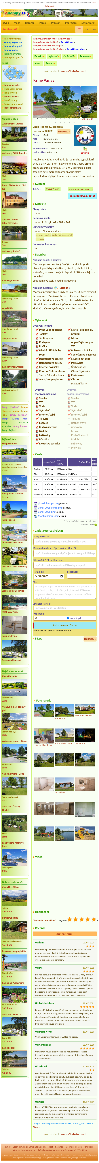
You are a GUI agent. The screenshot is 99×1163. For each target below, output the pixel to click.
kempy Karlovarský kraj (44, 38)
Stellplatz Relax (9, 338)
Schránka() (88, 22)
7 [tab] (64, 118)
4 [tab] (51, 118)
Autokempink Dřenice (12, 123)
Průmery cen (10, 92)
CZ (79, 29)
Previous (35, 103)
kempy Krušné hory (14, 418)
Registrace (88, 1147)
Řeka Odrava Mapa (76, 49)
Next (95, 103)
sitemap (16, 1150)
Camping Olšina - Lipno (13, 773)
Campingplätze (35, 1147)
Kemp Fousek (8, 520)
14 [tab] (55, 122)
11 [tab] (83, 118)
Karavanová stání (12, 38)
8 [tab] (69, 118)
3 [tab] (46, 118)
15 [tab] (60, 122)
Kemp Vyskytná (9, 636)
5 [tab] (55, 118)
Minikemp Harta (10, 917)
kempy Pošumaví (18, 415)
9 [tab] (74, 118)
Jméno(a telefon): (42, 604)
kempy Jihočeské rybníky (15, 409)
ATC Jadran (7, 308)
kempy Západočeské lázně (45, 42)
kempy (8, 1147)
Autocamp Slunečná (11, 660)
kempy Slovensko (12, 53)
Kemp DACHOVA (10, 611)
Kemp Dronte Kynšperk (13, 366)
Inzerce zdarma (11, 96)
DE (87, 29)
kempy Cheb (64, 38)
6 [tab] (60, 118)
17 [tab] (69, 122)
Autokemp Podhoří (11, 251)
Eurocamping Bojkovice (13, 590)
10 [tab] (78, 118)
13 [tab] (92, 118)
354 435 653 (52, 189)
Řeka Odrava (67, 42)
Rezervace (84, 56)
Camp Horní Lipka (10, 887)
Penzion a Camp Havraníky (14, 566)
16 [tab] (64, 122)
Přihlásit (55, 22)
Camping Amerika (10, 280)
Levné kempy (10, 100)
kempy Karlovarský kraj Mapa (47, 45)
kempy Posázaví (10, 407)
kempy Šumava (20, 426)
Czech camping (20, 1147)
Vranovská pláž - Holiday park (13, 709)
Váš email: (38, 614)
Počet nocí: (72, 572)
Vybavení (53, 56)
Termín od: (38, 572)
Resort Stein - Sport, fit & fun (14, 187)
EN (94, 29)
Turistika (63, 288)
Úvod (6, 22)
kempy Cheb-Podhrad (72, 71)
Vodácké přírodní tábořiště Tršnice (10, 221)
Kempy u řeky (11, 50)
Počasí (42, 22)
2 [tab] (41, 118)
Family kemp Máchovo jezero (13, 844)
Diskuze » (37, 1127)
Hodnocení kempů (13, 88)
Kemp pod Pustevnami (13, 983)
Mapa (17, 22)
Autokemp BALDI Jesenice (14, 153)
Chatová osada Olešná (12, 542)
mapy (32, 1158)
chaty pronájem (49, 1158)
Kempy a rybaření (13, 42)
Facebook (48, 1147)
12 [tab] (87, 118)
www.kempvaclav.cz (79, 189)
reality (53, 1155)
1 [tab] (37, 118)
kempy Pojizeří (9, 430)
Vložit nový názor (65, 934)
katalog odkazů (19, 1158)
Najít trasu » (64, 132)
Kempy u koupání (13, 46)
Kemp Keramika (9, 443)
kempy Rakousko (79, 1158)
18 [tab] (74, 122)
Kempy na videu (12, 85)
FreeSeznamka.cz (12, 107)
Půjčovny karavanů (13, 104)
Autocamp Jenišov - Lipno (14, 741)
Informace (70, 22)
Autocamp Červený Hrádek (11, 808)
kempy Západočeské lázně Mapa (48, 49)
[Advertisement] (15, 1097)
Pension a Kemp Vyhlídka (14, 951)
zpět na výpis (51, 71)
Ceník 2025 (68, 56)
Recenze (29, 22)
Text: (35, 582)
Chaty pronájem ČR (13, 57)
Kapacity (38, 56)
